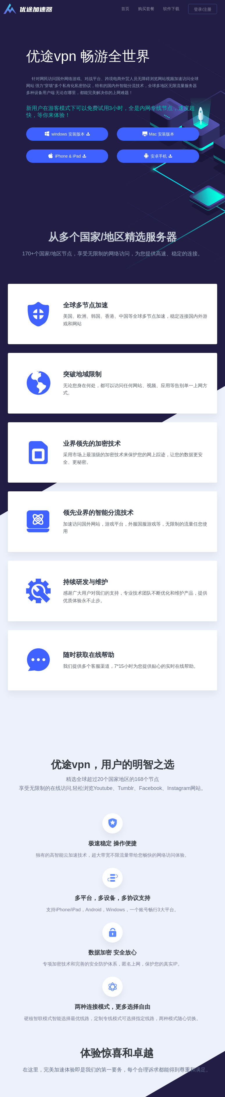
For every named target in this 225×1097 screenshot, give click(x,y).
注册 (207, 9)
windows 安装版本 (67, 134)
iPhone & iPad (67, 156)
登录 (198, 9)
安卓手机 (157, 156)
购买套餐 (146, 8)
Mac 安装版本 (158, 134)
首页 (125, 8)
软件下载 (171, 8)
